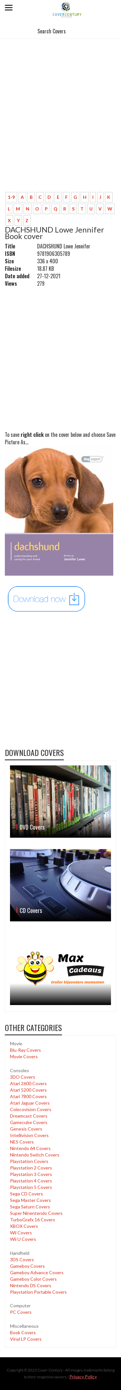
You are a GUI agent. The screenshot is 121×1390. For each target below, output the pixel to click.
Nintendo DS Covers (30, 1285)
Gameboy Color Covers (33, 1279)
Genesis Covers (26, 1129)
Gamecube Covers (28, 1122)
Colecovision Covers (30, 1109)
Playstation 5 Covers (31, 1187)
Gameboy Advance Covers (37, 1272)
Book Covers (23, 1332)
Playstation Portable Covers (38, 1292)
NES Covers (22, 1141)
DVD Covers (32, 827)
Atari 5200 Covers (28, 1090)
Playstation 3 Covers (31, 1174)
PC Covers (21, 1312)
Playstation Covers (29, 1161)
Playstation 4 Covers (31, 1180)
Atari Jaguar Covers (30, 1103)
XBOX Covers (24, 1226)
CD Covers (31, 910)
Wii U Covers (23, 1239)
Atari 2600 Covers (28, 1083)
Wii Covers (21, 1232)
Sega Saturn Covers (30, 1206)
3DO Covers (22, 1077)
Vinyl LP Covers (26, 1339)
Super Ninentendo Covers (36, 1213)
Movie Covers (24, 1056)
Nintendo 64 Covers (30, 1148)
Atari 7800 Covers (28, 1096)
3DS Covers (22, 1259)
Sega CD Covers (26, 1193)
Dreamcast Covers (28, 1116)
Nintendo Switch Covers (34, 1154)
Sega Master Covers (30, 1200)
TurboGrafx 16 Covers (32, 1219)
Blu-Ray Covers (25, 1050)
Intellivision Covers (29, 1135)
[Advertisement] (60, 123)
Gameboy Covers (27, 1266)
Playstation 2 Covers (31, 1167)
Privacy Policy (83, 1376)
